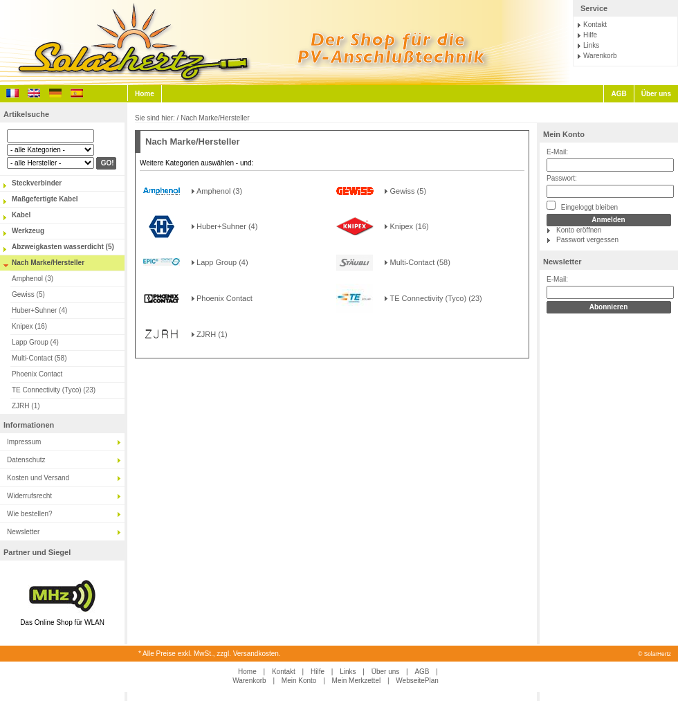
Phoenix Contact (37, 374)
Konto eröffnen (578, 230)
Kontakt (595, 24)
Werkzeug (28, 231)
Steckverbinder (37, 183)
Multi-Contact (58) (39, 358)
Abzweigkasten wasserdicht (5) (63, 247)
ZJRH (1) (26, 406)
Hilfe (590, 35)
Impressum (24, 442)
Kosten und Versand (38, 478)
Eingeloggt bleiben (582, 206)
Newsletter (23, 532)
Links (591, 45)
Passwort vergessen (587, 240)
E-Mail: (557, 152)
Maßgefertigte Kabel (45, 199)
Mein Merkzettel (356, 680)
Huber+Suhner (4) (39, 310)
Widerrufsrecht (29, 496)
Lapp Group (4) (35, 342)
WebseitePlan (417, 680)
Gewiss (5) (28, 294)
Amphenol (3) (32, 278)
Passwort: (562, 178)
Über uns (656, 94)
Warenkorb (600, 56)
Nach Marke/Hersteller (48, 262)
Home (144, 94)
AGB (618, 94)
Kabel (21, 215)
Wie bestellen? (30, 514)
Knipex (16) (29, 326)
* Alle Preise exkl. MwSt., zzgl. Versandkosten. (209, 653)
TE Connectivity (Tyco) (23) (53, 390)
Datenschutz (26, 460)
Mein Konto (564, 134)
